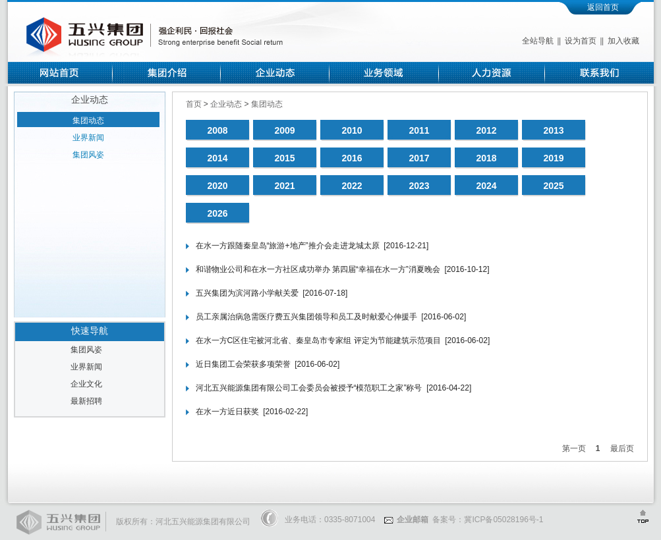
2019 (553, 158)
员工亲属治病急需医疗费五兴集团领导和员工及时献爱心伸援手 (306, 316)
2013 (553, 130)
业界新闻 (88, 137)
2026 (217, 213)
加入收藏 (623, 40)
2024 (486, 185)
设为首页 (580, 40)
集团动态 (88, 120)
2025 (553, 185)
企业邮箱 (406, 519)
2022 (351, 185)
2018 (486, 158)
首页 (195, 104)
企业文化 (86, 384)
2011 (419, 130)
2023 (419, 185)
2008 (217, 130)
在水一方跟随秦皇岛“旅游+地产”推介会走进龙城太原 (288, 245)
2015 (284, 158)
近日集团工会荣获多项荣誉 (243, 364)
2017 (419, 158)
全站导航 (538, 40)
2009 (284, 130)
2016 (351, 158)
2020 (217, 185)
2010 (351, 130)
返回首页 (603, 7)
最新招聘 (86, 401)
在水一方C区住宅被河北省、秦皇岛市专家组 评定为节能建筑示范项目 (318, 340)
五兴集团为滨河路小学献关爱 (247, 293)
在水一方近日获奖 (227, 411)
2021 (284, 185)
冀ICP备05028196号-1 (503, 519)
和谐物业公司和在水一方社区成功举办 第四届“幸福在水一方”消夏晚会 (318, 269)
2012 (486, 130)
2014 (217, 158)
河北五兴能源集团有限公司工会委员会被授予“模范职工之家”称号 (309, 387)
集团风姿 (88, 154)
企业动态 (227, 104)
